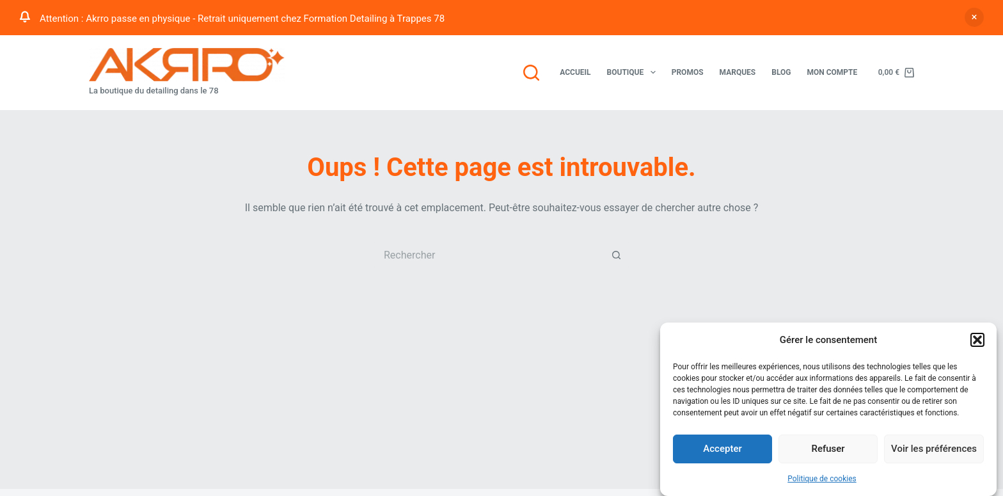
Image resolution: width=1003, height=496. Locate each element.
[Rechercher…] (489, 255)
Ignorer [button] (974, 17)
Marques (738, 72)
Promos (688, 72)
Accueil (575, 72)
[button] (977, 341)
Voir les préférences (934, 450)
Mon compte (832, 72)
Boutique (634, 72)
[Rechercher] (531, 73)
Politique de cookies (821, 479)
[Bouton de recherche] (616, 255)
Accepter (722, 450)
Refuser (827, 450)
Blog (781, 72)
